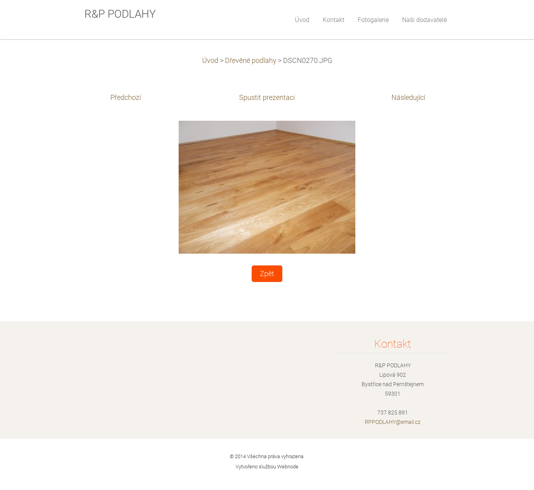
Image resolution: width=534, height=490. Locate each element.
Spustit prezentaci (267, 97)
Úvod (210, 60)
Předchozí (125, 97)
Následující (408, 97)
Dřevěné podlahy (250, 60)
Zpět (267, 274)
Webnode (287, 467)
